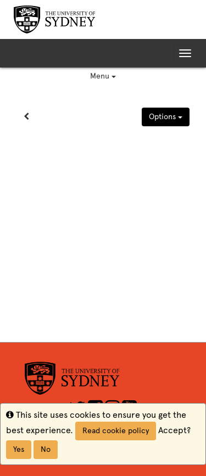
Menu (103, 76)
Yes (18, 449)
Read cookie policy (115, 430)
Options (165, 116)
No (46, 449)
